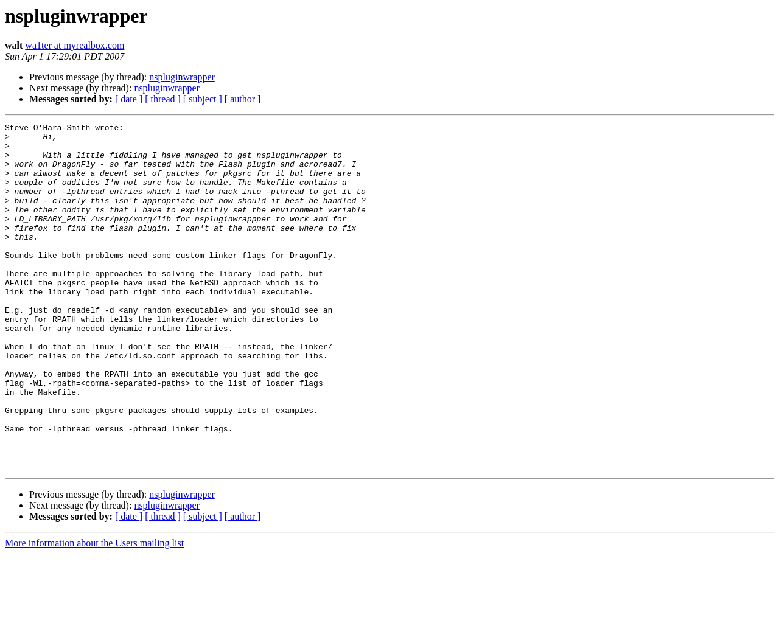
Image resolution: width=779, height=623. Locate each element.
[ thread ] (163, 99)
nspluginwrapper (182, 77)
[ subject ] (202, 99)
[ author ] (243, 99)
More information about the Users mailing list (94, 612)
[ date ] (128, 99)
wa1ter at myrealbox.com (74, 45)
